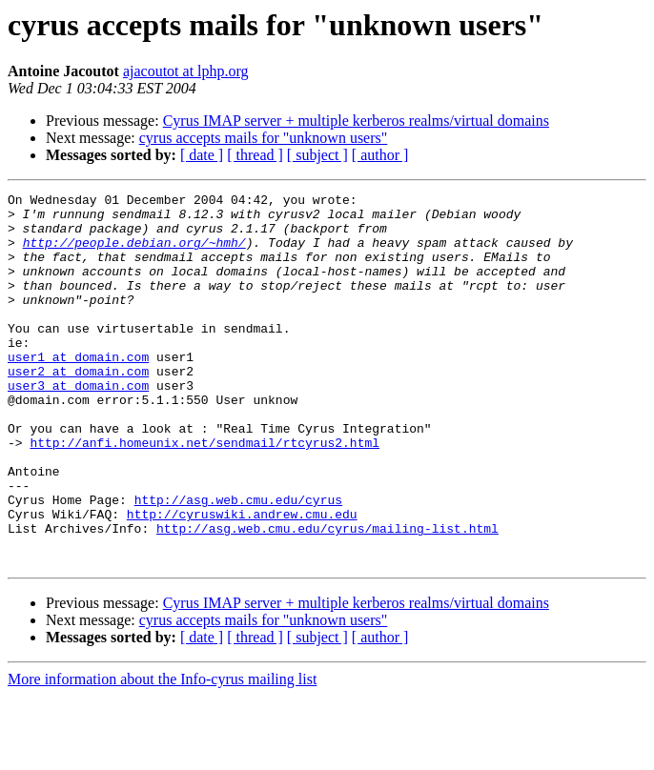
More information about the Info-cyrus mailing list (162, 753)
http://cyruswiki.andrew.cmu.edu (242, 579)
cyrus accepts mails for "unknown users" (263, 138)
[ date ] (201, 155)
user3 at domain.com (78, 425)
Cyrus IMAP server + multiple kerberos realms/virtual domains (356, 120)
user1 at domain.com (78, 390)
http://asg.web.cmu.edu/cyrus (238, 562)
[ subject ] (317, 155)
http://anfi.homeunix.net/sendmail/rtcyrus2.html (204, 493)
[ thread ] (255, 155)
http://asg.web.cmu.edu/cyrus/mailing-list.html (327, 596)
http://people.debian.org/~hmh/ (134, 253)
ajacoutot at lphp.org (186, 71)
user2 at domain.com (78, 407)
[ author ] (380, 155)
